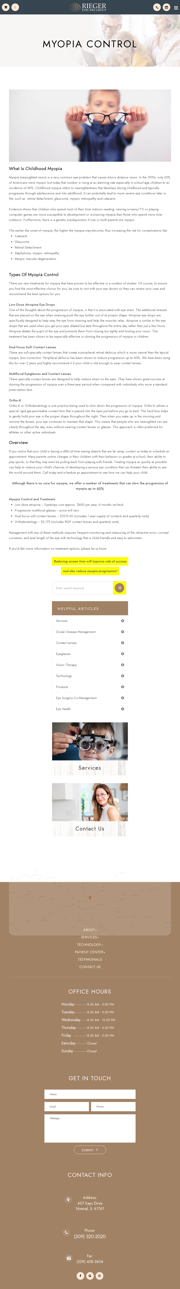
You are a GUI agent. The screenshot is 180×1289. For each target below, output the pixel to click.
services (62, 620)
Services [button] (90, 937)
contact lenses (66, 643)
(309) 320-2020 (90, 1236)
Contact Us (89, 829)
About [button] (90, 930)
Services (90, 768)
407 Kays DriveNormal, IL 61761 (90, 1206)
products (62, 687)
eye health (63, 709)
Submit (90, 1150)
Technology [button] (90, 945)
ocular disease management (76, 631)
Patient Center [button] (90, 952)
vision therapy (66, 665)
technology (64, 676)
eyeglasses (63, 654)
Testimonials (90, 959)
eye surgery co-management (76, 698)
